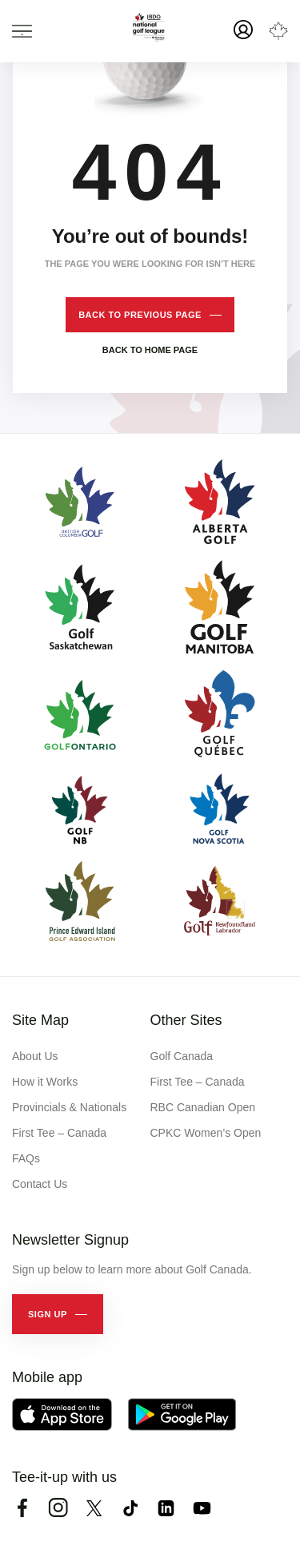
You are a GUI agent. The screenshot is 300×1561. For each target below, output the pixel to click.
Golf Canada (182, 1056)
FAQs (26, 1158)
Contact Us (39, 1184)
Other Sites (186, 1020)
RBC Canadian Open (203, 1107)
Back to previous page (140, 315)
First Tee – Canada (59, 1132)
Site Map (40, 1020)
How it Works (45, 1081)
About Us (35, 1056)
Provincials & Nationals (69, 1107)
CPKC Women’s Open (206, 1132)
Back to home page (150, 350)
